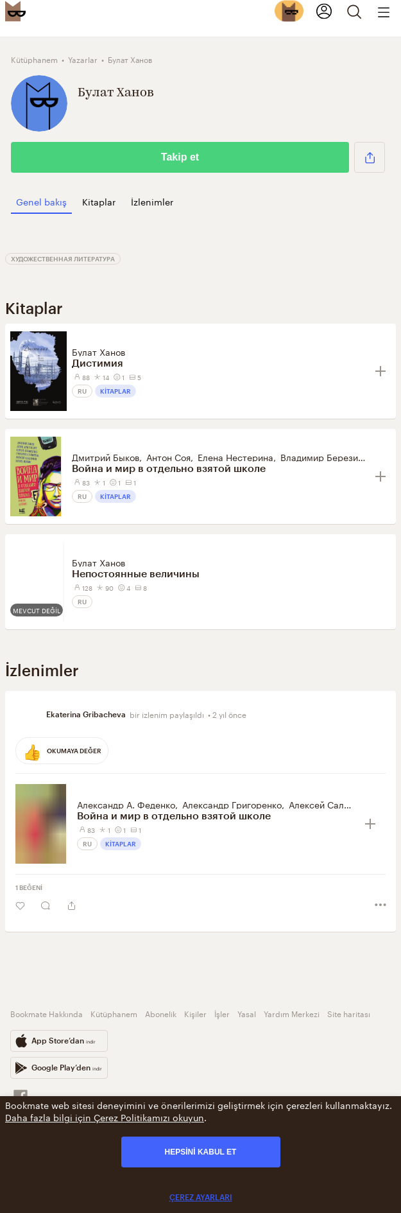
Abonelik (160, 1013)
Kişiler (195, 1013)
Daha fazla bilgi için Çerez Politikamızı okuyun (104, 1117)
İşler (222, 1013)
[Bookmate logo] (15, 11)
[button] (369, 157)
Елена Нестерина (235, 456)
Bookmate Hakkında (46, 1013)
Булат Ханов (98, 351)
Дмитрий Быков (105, 456)
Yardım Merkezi (292, 1013)
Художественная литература (63, 259)
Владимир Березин (321, 456)
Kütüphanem (113, 1013)
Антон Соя (168, 456)
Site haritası (348, 1013)
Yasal (246, 1013)
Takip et (180, 157)
